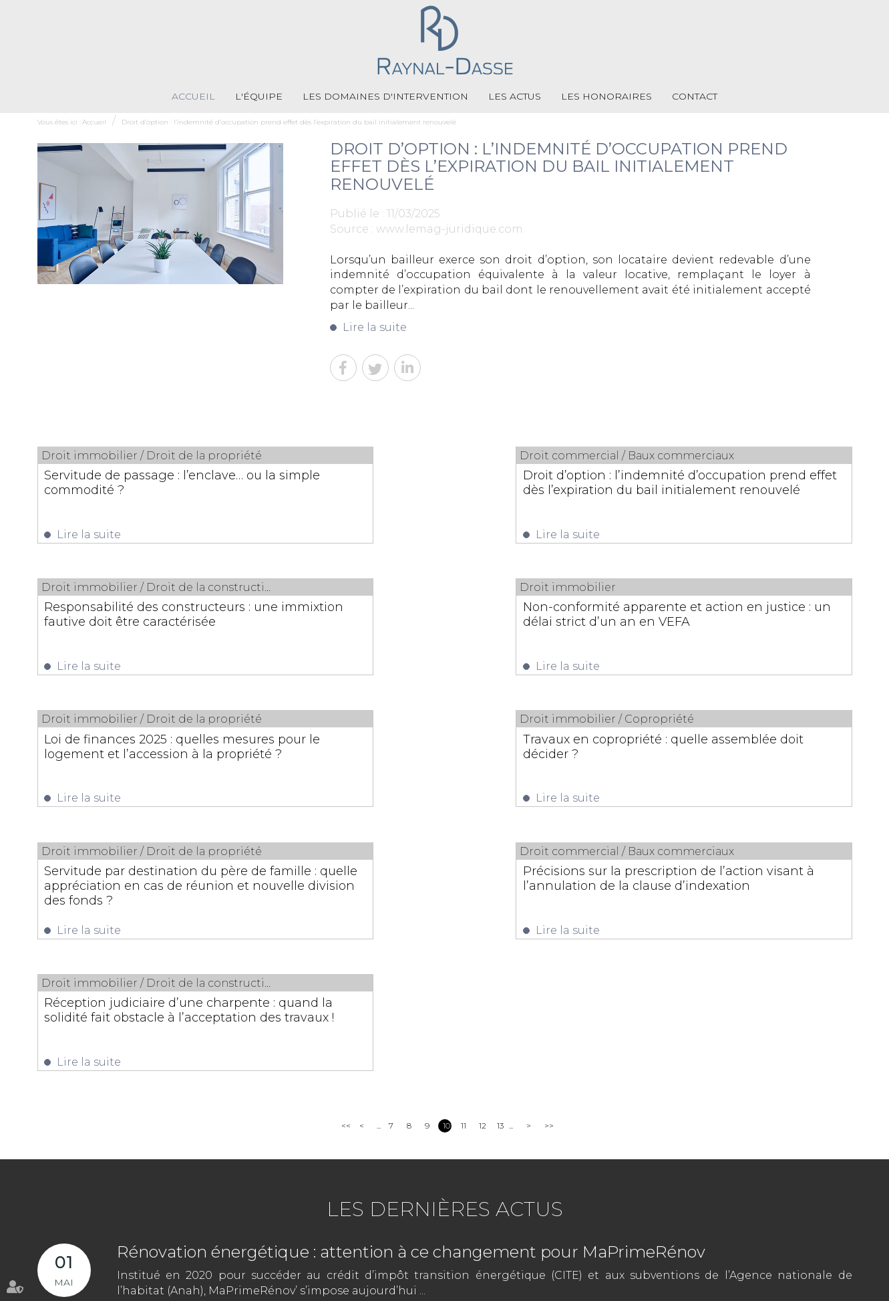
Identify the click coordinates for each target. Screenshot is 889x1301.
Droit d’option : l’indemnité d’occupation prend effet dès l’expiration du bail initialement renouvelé (289, 122)
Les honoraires (606, 97)
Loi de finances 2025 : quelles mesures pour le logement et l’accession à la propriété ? (420, 626)
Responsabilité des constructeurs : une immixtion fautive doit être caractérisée (722, 491)
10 (446, 875)
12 (482, 875)
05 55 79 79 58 (499, 1244)
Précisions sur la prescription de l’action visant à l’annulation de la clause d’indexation (434, 763)
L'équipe (259, 97)
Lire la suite (375, 328)
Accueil (193, 97)
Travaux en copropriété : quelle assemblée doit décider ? (711, 619)
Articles (522, 1287)
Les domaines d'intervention (385, 97)
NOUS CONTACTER (796, 1207)
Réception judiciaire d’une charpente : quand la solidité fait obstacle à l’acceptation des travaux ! (729, 763)
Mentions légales (467, 1287)
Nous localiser (794, 1233)
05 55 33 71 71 (391, 1244)
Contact (694, 97)
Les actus (514, 97)
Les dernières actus (445, 959)
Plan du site (404, 1287)
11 (463, 875)
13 (500, 875)
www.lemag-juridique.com (449, 229)
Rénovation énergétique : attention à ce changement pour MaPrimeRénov (411, 1002)
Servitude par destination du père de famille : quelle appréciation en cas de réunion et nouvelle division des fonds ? (156, 770)
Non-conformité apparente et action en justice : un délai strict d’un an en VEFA (155, 626)
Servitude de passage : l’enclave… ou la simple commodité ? (153, 483)
